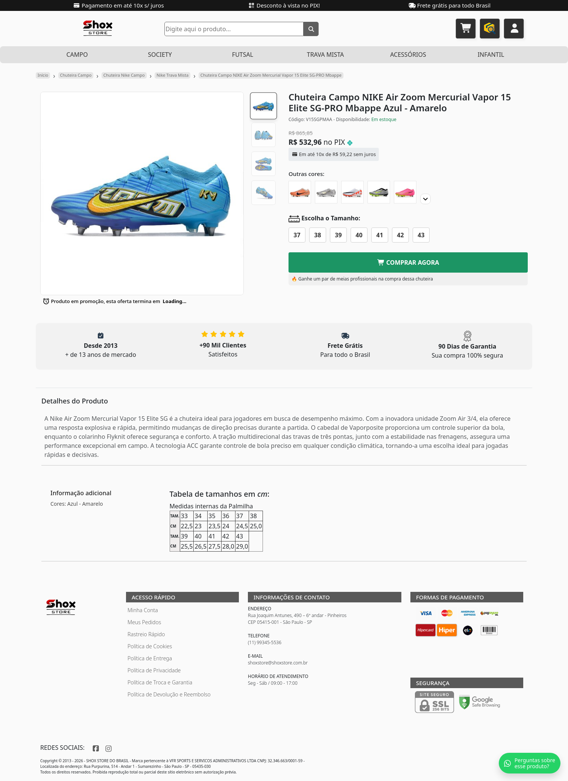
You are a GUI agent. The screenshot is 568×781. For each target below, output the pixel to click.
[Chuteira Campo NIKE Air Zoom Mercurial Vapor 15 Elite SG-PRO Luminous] (405, 192)
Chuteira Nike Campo (124, 75)
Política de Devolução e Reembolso (169, 694)
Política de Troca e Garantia (160, 682)
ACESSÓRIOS (408, 54)
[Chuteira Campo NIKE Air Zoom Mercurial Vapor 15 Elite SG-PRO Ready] (352, 192)
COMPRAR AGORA (408, 262)
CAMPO (77, 54)
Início (43, 75)
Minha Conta (143, 610)
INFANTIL (491, 54)
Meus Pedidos (144, 622)
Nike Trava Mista (172, 75)
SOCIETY (160, 54)
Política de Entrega (150, 658)
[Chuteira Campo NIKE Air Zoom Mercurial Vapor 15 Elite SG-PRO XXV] (326, 192)
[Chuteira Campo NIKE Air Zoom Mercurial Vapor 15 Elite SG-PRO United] (300, 192)
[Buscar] (311, 29)
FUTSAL (242, 54)
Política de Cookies (150, 646)
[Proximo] (425, 199)
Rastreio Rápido (146, 634)
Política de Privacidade (154, 670)
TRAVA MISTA (325, 54)
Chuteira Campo (76, 75)
